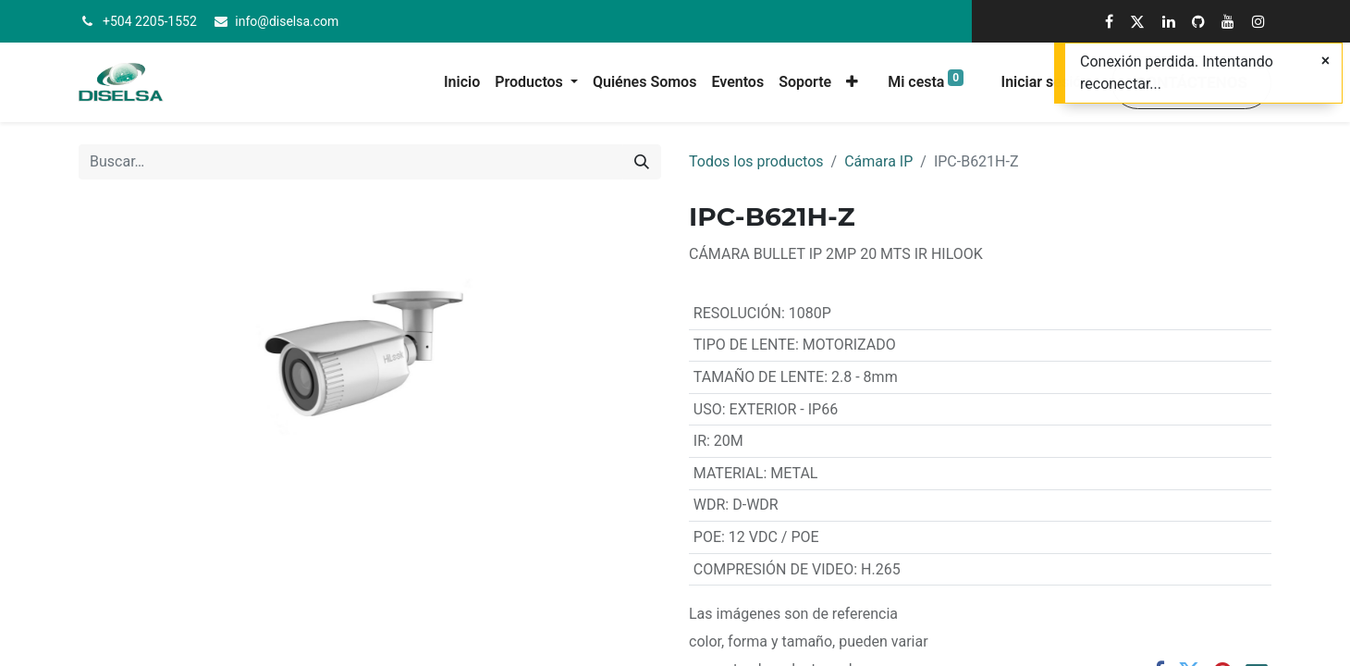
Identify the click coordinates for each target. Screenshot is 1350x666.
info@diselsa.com (286, 21)
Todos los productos (756, 161)
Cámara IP (878, 161)
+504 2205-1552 (150, 21)
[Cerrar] (1325, 61)
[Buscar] (641, 161)
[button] (852, 82)
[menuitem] (461, 82)
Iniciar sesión (1045, 82)
